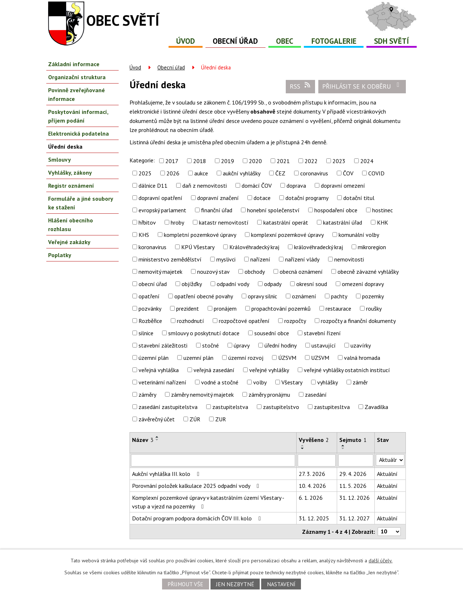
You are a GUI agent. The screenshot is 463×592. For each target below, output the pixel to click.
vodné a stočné (219, 382)
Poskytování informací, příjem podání (78, 116)
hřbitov (147, 222)
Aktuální (387, 473)
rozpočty (295, 320)
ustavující (323, 345)
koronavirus (152, 247)
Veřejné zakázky (69, 242)
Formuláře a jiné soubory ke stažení (80, 203)
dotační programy (306, 197)
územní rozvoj (245, 357)
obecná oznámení (301, 271)
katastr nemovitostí (224, 222)
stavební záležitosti (163, 345)
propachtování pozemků (281, 308)
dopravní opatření (160, 197)
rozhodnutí (190, 320)
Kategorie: (142, 160)
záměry (147, 394)
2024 (366, 161)
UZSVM (320, 357)
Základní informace (73, 64)
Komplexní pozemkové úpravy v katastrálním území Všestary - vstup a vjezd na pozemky (208, 502)
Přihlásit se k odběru (362, 86)
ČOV (348, 173)
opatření (149, 296)
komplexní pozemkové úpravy (287, 234)
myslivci (225, 259)
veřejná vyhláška (159, 370)
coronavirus (314, 173)
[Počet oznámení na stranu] (389, 531)
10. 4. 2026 (312, 485)
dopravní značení (218, 197)
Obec (284, 41)
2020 (255, 161)
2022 (311, 161)
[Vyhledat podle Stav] (390, 460)
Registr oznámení (71, 185)
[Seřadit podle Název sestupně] (157, 439)
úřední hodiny (280, 345)
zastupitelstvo (281, 406)
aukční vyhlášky (241, 173)
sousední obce (271, 333)
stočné (210, 345)
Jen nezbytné (235, 584)
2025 (145, 173)
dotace (262, 197)
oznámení (304, 296)
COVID (376, 173)
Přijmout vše (185, 584)
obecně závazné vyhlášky (368, 271)
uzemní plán (198, 357)
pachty (339, 296)
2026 (172, 173)
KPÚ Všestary (197, 247)
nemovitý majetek (160, 271)
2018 (199, 161)
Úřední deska (65, 146)
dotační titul (358, 197)
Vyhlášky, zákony (70, 172)
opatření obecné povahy (203, 296)
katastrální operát (285, 222)
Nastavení (281, 584)
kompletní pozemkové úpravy (200, 234)
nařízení (260, 259)
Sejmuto (352, 439)
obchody (255, 271)
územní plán (154, 357)
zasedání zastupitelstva (168, 406)
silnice (146, 333)
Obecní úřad (235, 41)
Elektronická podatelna (78, 133)
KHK (382, 222)
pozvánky (150, 308)
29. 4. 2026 (352, 473)
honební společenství (273, 210)
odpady (272, 284)
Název (142, 439)
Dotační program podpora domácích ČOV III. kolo (197, 518)
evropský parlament (162, 210)
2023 (338, 161)
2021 (283, 161)
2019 (227, 161)
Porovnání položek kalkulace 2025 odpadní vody (197, 485)
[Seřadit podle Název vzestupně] (157, 436)
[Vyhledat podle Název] (213, 460)
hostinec (382, 210)
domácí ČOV (257, 185)
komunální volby (359, 234)
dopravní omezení (343, 185)
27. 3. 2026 (312, 473)
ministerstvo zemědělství (170, 259)
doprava (296, 185)
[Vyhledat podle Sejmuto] (355, 460)
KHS (144, 234)
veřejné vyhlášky (269, 370)
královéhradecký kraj (318, 247)
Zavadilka (376, 406)
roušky (374, 308)
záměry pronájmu (269, 394)
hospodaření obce (335, 210)
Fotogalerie (333, 41)
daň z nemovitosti (204, 185)
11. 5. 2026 (352, 485)
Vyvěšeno (314, 439)
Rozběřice (150, 320)
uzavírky (361, 345)
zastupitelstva (230, 406)
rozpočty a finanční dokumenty (358, 320)
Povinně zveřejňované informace (76, 94)
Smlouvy (59, 159)
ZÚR (195, 419)
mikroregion (372, 247)
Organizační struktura (77, 77)
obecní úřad (153, 284)
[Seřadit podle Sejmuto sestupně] (343, 448)
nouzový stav (213, 271)
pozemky (373, 296)
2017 (171, 161)
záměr (360, 382)
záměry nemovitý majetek (202, 394)
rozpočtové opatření (244, 320)
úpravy (242, 345)
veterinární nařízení (162, 382)
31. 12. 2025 (314, 518)
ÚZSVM (287, 357)
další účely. (380, 560)
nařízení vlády (302, 259)
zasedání (316, 394)
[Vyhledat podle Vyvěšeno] (317, 460)
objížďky (192, 284)
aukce (201, 173)
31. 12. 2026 (354, 497)
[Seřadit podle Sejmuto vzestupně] (343, 445)
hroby (177, 222)
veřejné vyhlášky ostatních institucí (347, 370)
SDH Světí (391, 41)
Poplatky (59, 255)
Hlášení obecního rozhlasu (70, 225)
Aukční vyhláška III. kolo (167, 473)
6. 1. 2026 (311, 497)
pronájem (225, 308)
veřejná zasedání (214, 370)
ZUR (220, 419)
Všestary (291, 382)
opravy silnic (262, 296)
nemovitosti (349, 259)
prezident (187, 308)
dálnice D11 (153, 185)
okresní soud (311, 284)
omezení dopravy (363, 284)
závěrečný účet (157, 419)
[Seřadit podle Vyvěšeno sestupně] (303, 448)
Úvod (185, 41)
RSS (300, 86)
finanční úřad (216, 210)
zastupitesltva (332, 406)
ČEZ (280, 173)
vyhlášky (327, 382)
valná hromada (362, 357)
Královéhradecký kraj (254, 247)
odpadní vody (233, 284)
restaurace (338, 308)
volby (260, 382)
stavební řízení (322, 333)
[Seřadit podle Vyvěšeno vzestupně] (303, 445)
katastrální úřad (342, 222)
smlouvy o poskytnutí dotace (203, 333)
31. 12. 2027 (354, 518)
